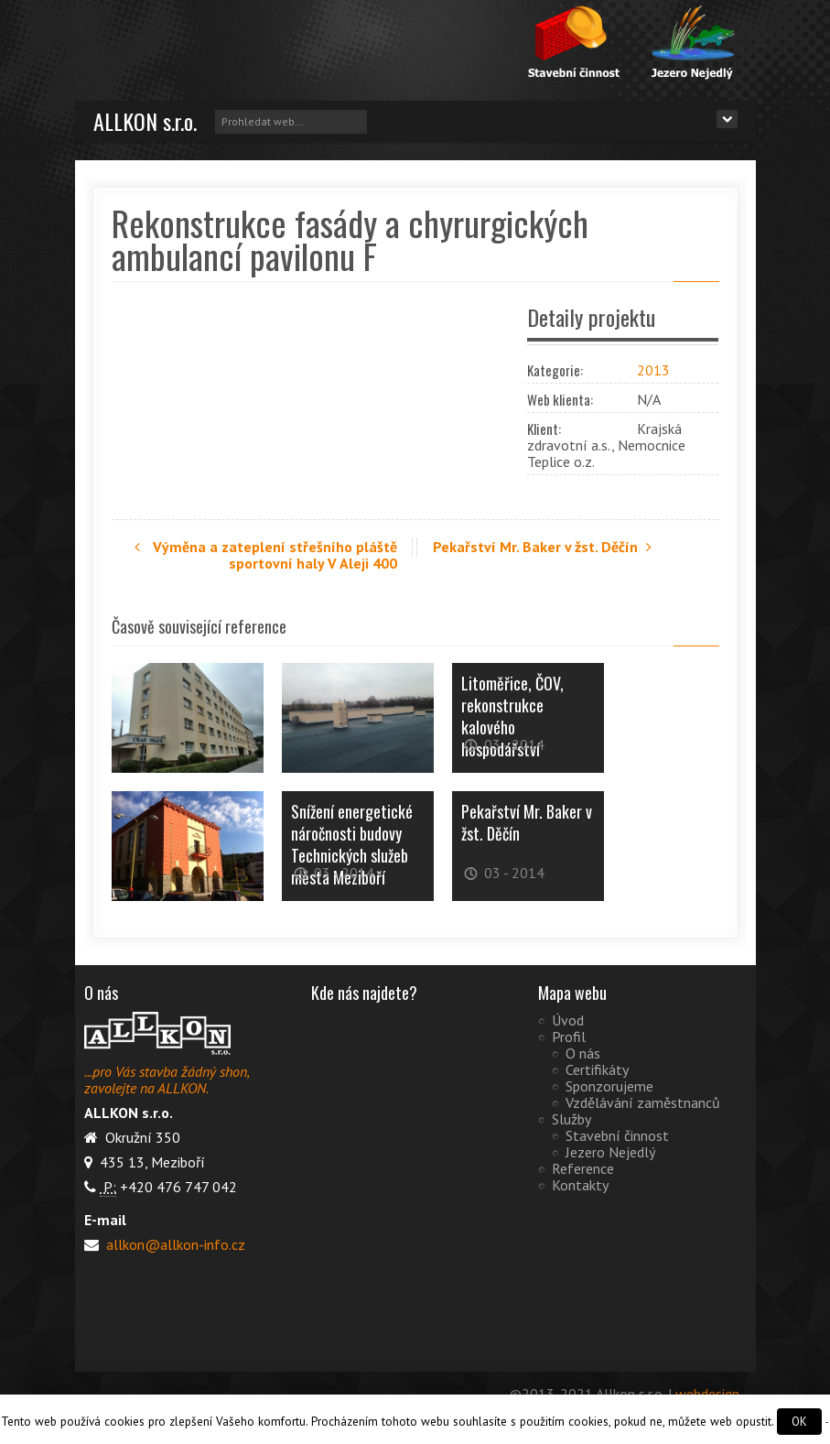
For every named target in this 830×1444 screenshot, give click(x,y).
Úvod (568, 1019)
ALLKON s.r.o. (145, 120)
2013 (653, 370)
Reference (583, 1167)
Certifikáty (597, 1068)
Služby (571, 1118)
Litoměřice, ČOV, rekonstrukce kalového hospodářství (512, 715)
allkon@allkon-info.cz (173, 1243)
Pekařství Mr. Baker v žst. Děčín (544, 546)
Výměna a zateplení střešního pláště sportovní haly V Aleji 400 (266, 554)
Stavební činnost (617, 1134)
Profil (569, 1035)
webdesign (707, 1393)
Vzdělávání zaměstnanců (643, 1101)
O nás (583, 1052)
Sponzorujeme (609, 1085)
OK (799, 1421)
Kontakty (580, 1184)
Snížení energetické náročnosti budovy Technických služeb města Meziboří (352, 843)
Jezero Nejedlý (610, 1151)
